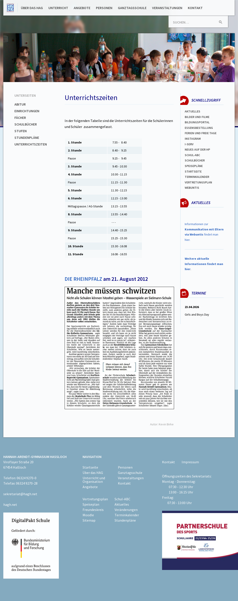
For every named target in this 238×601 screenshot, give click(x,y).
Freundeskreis (93, 509)
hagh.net (10, 504)
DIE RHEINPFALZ (83, 278)
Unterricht (58, 8)
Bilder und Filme (197, 117)
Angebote (82, 8)
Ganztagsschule (132, 8)
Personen (104, 8)
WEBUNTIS (192, 188)
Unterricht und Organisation (94, 480)
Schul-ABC (122, 499)
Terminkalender (197, 177)
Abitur (20, 104)
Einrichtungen (26, 111)
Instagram (193, 139)
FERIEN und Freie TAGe (200, 133)
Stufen (20, 131)
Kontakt (195, 8)
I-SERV (189, 144)
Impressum (190, 462)
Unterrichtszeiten (30, 144)
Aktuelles (192, 111)
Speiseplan (91, 504)
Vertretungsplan (198, 182)
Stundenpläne (26, 137)
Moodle (88, 515)
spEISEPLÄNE (194, 166)
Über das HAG (32, 8)
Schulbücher (25, 124)
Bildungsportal (197, 122)
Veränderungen (126, 509)
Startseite (193, 171)
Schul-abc (192, 155)
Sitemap (89, 520)
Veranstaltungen (167, 8)
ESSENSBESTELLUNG (199, 128)
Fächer (20, 117)
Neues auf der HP (197, 149)
